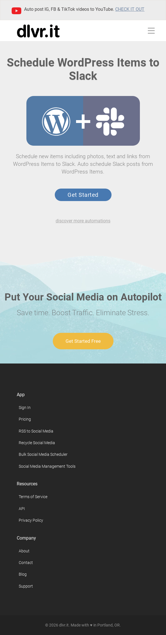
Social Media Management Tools (47, 466)
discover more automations (83, 220)
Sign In (25, 407)
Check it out (129, 9)
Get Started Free (83, 341)
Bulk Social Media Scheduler (43, 454)
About (24, 551)
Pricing (25, 419)
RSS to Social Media (36, 431)
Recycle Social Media (37, 442)
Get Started (83, 194)
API (22, 508)
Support (26, 586)
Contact (26, 562)
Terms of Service (33, 496)
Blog (23, 574)
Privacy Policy (31, 520)
